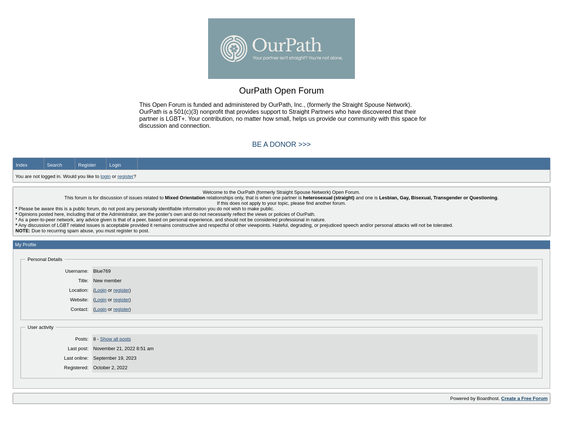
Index (22, 165)
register (125, 176)
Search (54, 165)
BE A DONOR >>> (281, 144)
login (105, 176)
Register (87, 165)
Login (115, 165)
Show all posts (115, 339)
